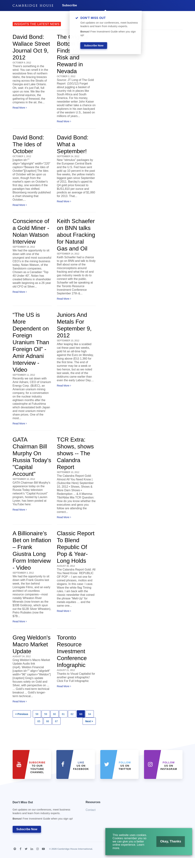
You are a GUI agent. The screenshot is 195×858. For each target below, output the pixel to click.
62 (72, 714)
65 (38, 721)
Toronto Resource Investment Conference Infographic (72, 651)
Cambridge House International (74, 849)
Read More (20, 107)
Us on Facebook (81, 765)
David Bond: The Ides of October (28, 144)
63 (81, 714)
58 (36, 714)
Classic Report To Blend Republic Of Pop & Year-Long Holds (76, 547)
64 (89, 714)
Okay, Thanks (169, 842)
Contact (91, 809)
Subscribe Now (26, 829)
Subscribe (69, 5)
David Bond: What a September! (72, 144)
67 (56, 721)
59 (45, 714)
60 (54, 714)
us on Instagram (168, 765)
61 (63, 714)
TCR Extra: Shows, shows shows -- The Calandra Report (75, 453)
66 (47, 721)
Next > (89, 721)
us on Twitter (125, 765)
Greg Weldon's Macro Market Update (32, 644)
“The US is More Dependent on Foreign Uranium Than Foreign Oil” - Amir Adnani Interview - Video (31, 342)
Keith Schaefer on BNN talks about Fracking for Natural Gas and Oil (76, 235)
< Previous (21, 714)
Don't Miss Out (45, 811)
